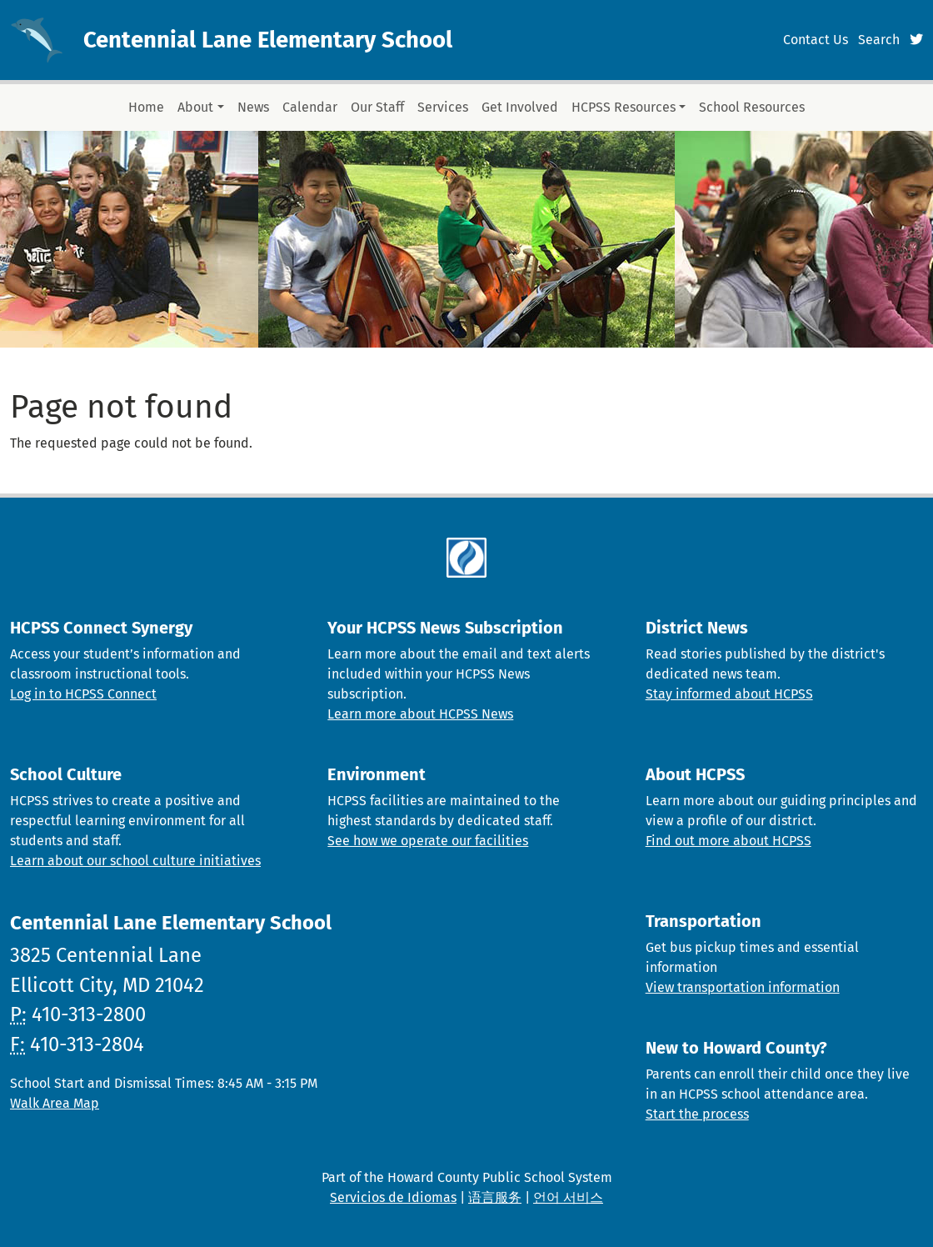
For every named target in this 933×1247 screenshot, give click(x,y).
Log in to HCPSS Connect (83, 694)
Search (879, 40)
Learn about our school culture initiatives (135, 861)
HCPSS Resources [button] (623, 107)
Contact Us (815, 40)
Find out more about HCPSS (728, 841)
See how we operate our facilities (427, 841)
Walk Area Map (54, 1103)
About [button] (195, 107)
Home (146, 107)
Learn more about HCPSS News (420, 714)
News (253, 107)
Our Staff (377, 107)
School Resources (752, 107)
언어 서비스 (568, 1197)
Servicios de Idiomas (393, 1197)
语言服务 (494, 1197)
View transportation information (743, 987)
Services (442, 107)
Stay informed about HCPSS (729, 694)
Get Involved (519, 107)
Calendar (309, 107)
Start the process (697, 1114)
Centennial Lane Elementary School (267, 39)
